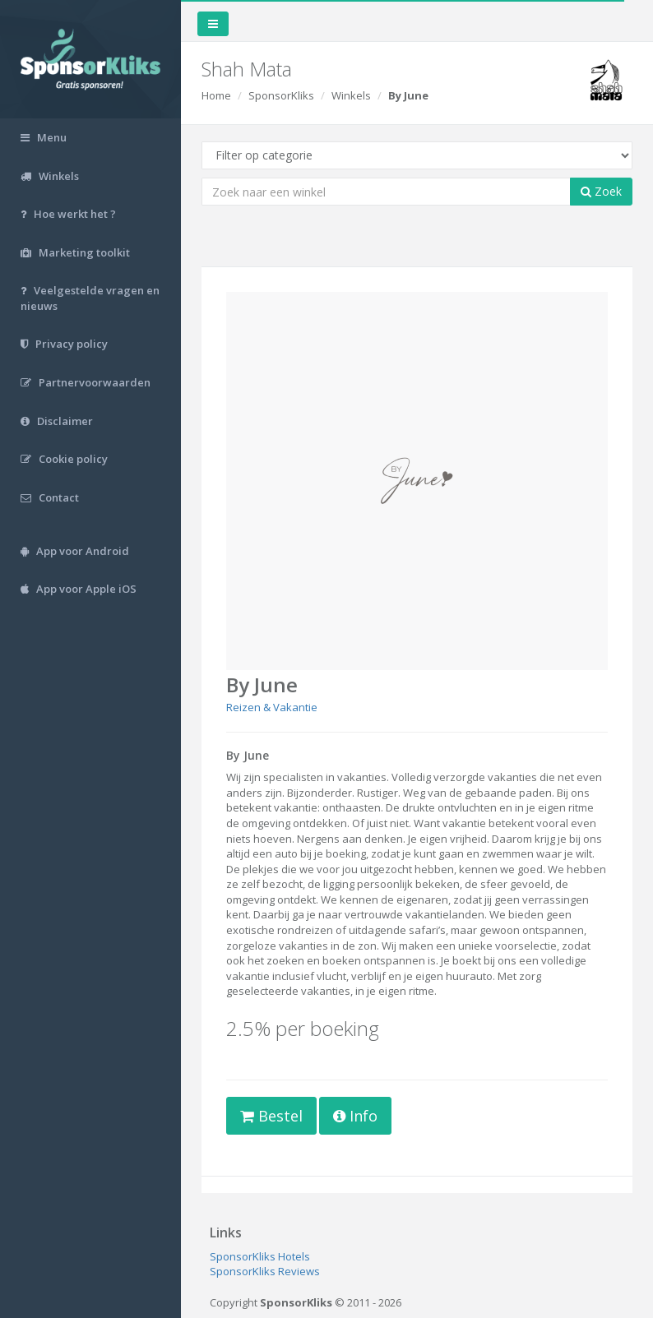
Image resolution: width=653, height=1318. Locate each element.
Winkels (351, 95)
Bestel (271, 1116)
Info (355, 1116)
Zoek (601, 191)
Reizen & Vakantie (271, 707)
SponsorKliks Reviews (265, 1271)
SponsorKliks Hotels (260, 1256)
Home (216, 95)
